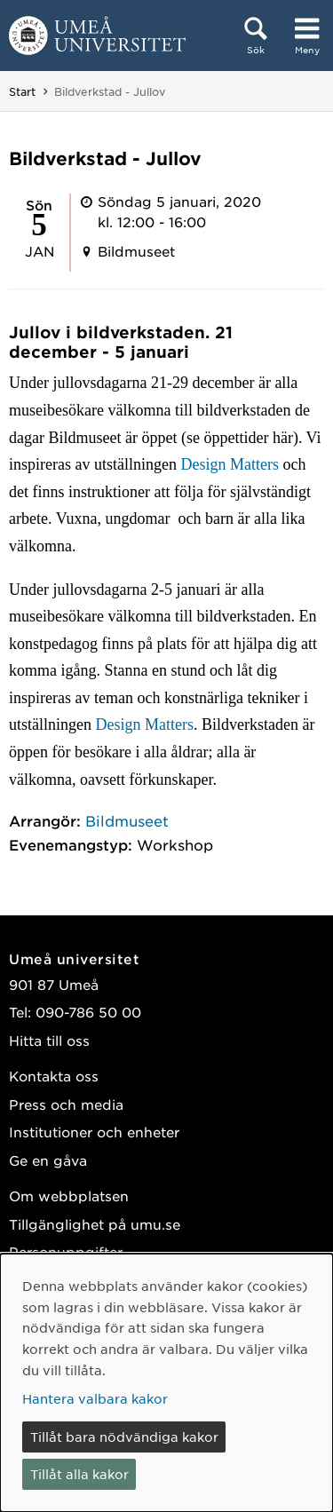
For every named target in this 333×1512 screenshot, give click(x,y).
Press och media (66, 1104)
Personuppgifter (66, 1251)
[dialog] (166, 1383)
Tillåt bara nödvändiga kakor (124, 1437)
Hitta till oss (49, 1040)
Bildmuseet (127, 820)
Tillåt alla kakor (79, 1474)
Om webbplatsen (69, 1195)
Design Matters (229, 464)
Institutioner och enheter (94, 1131)
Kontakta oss (54, 1075)
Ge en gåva (48, 1160)
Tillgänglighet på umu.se (94, 1223)
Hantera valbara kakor (95, 1398)
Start (22, 91)
